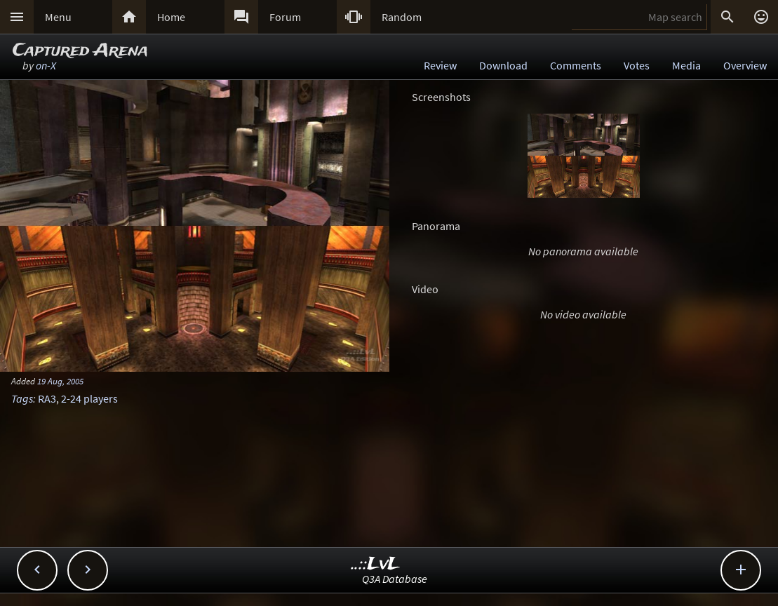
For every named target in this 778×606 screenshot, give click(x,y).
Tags (22, 398)
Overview (745, 65)
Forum (285, 17)
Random (402, 17)
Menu (58, 17)
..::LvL (375, 564)
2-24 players (89, 398)
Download (503, 65)
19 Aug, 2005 (60, 380)
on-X (46, 65)
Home (171, 17)
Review (440, 65)
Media (686, 65)
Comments (575, 65)
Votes (637, 65)
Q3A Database (394, 579)
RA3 (47, 398)
